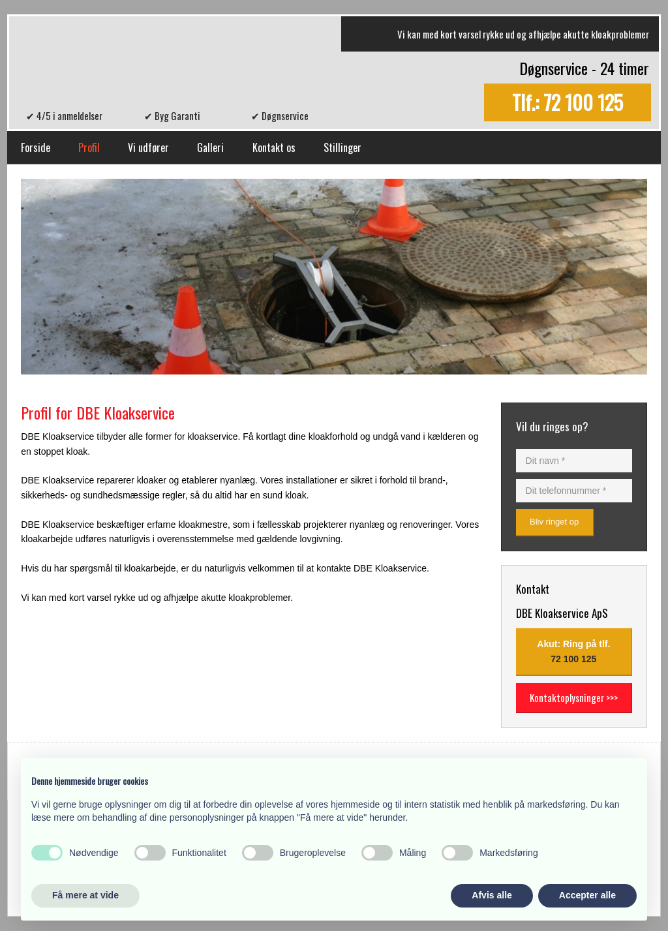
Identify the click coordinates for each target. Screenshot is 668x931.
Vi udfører (148, 147)
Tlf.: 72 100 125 (567, 102)
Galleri (210, 147)
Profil (89, 147)
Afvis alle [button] (491, 895)
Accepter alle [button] (587, 895)
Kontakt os (274, 147)
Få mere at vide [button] (85, 895)
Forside (35, 147)
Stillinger (342, 147)
